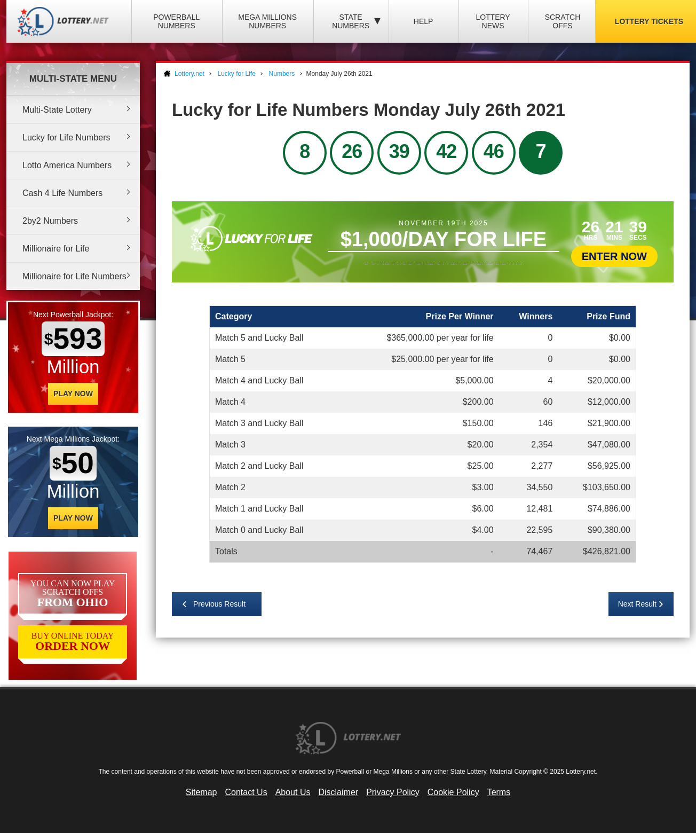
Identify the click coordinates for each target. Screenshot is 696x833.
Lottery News (493, 21)
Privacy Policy (393, 792)
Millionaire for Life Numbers (74, 276)
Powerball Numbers (176, 21)
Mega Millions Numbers (267, 21)
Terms (499, 792)
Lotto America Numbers (67, 165)
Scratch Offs (563, 21)
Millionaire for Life (55, 248)
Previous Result (219, 604)
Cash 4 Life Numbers (62, 193)
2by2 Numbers (50, 220)
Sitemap (201, 792)
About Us (293, 792)
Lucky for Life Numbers (66, 137)
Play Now (73, 393)
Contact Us (246, 792)
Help (423, 21)
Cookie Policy (453, 792)
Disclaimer (338, 792)
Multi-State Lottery (57, 109)
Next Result (637, 604)
